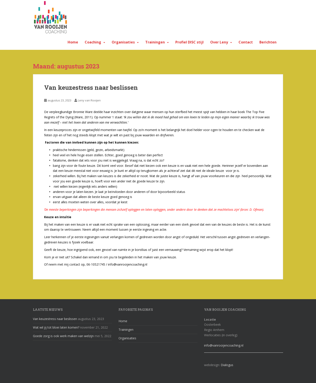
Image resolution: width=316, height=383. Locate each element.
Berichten (267, 42)
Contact (246, 42)
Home (73, 42)
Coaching (93, 42)
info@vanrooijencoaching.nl (223, 345)
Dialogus (227, 365)
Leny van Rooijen (89, 100)
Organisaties (123, 42)
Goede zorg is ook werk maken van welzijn (63, 336)
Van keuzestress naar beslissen (91, 87)
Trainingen (155, 42)
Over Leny (219, 42)
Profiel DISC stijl (189, 42)
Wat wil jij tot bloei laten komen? (56, 327)
